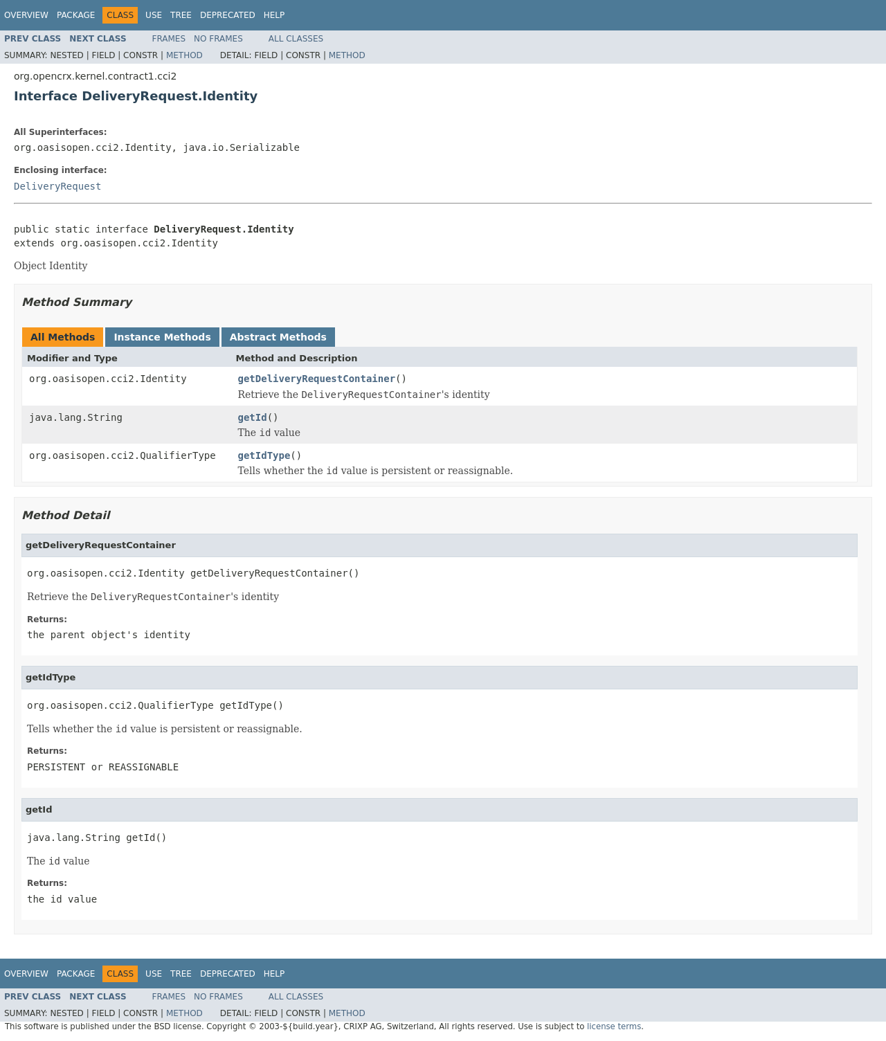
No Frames (218, 39)
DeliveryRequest (57, 186)
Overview (26, 15)
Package (76, 15)
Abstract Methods (278, 337)
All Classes (296, 39)
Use (153, 15)
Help (274, 15)
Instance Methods (162, 337)
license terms (614, 1026)
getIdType (264, 455)
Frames (169, 39)
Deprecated (227, 15)
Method (184, 55)
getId (252, 417)
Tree (181, 15)
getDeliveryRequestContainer (317, 378)
